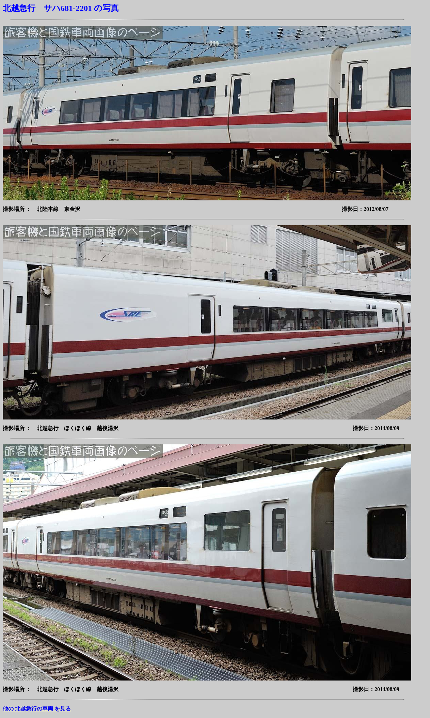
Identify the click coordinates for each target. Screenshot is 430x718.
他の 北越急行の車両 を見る (37, 709)
